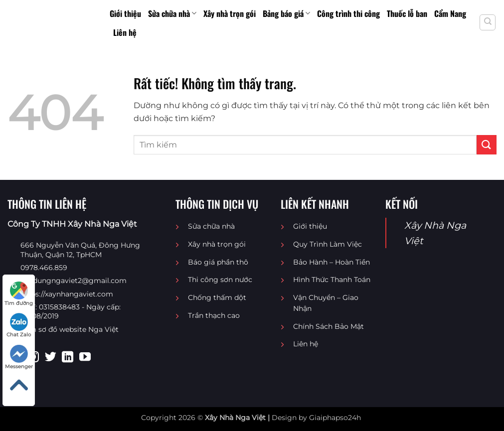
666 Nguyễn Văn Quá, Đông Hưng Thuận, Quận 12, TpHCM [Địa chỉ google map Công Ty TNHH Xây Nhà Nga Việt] (80, 249)
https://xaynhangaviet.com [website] (66, 294)
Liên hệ (125, 32)
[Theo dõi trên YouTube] (85, 357)
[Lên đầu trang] (18, 385)
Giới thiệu (125, 13)
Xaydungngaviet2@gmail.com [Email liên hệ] (73, 281)
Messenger (19, 357)
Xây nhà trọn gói (229, 13)
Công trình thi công (348, 13)
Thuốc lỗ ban (407, 13)
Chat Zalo (18, 325)
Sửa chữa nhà (172, 13)
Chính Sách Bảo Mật (328, 326)
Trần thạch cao (214, 315)
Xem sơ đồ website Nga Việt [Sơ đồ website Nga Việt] (69, 329)
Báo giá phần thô (218, 262)
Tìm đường (18, 294)
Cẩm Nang (450, 13)
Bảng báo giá (286, 13)
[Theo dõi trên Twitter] (50, 357)
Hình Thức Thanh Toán (331, 280)
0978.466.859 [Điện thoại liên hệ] (43, 268)
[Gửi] (487, 144)
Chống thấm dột (217, 297)
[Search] (488, 22)
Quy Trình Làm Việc (327, 244)
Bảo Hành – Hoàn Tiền (331, 262)
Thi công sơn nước (220, 280)
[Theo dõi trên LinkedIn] (67, 357)
